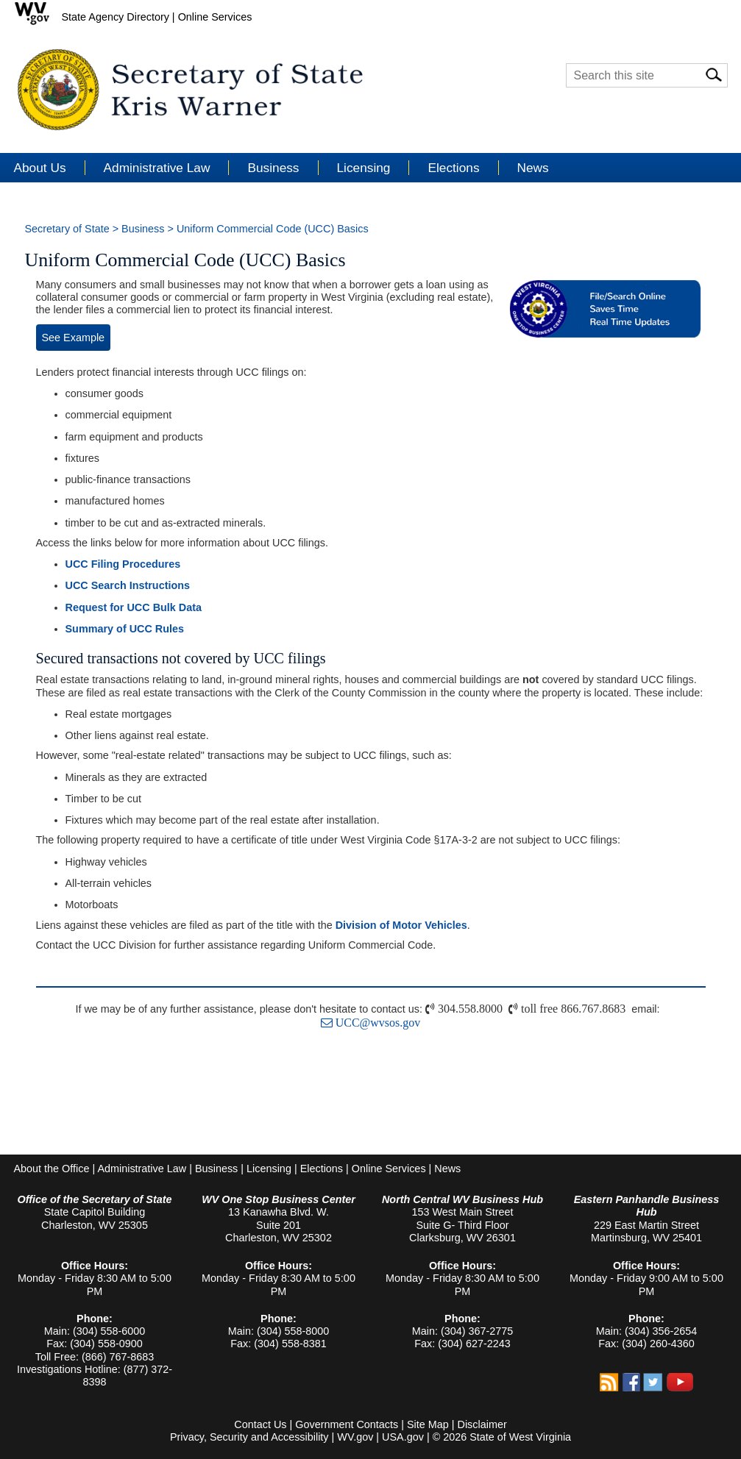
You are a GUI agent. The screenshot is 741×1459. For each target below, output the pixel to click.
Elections (321, 1168)
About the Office (52, 1168)
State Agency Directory (115, 17)
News (533, 167)
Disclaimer (482, 1424)
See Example (73, 337)
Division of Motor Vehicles (401, 925)
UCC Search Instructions (128, 585)
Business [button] (273, 167)
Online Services (215, 17)
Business (142, 229)
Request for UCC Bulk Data (133, 607)
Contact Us (260, 1424)
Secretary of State (67, 229)
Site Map (428, 1424)
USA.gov (403, 1437)
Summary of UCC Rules (125, 629)
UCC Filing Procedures (123, 564)
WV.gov (355, 1437)
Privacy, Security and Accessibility (249, 1437)
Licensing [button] (364, 167)
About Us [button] (40, 167)
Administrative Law (141, 1168)
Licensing (269, 1168)
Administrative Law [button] (157, 167)
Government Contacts (346, 1424)
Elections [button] (453, 167)
